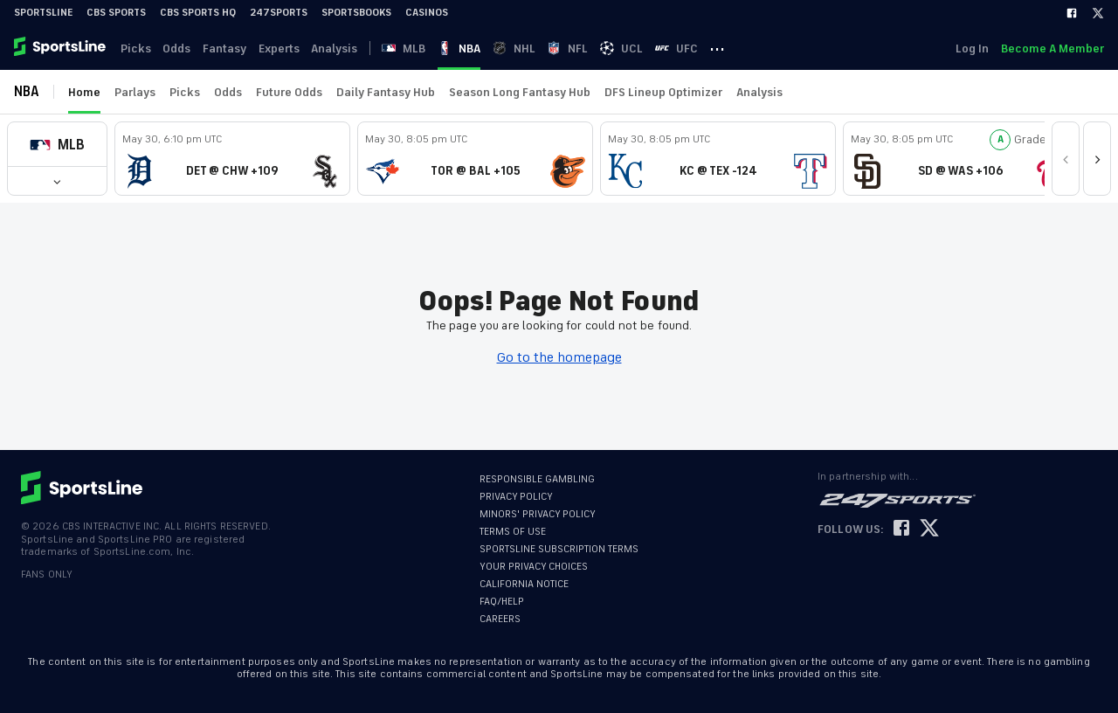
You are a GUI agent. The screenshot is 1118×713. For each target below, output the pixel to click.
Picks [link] (137, 48)
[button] (57, 144)
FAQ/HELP (502, 601)
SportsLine (43, 12)
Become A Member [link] (1052, 48)
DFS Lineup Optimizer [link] (663, 92)
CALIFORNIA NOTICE (524, 584)
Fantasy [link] (230, 48)
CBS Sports (116, 12)
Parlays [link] (134, 92)
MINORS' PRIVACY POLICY (538, 514)
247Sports (278, 12)
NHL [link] (532, 48)
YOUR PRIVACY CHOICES (534, 566)
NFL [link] (588, 48)
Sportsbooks (356, 12)
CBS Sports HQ (198, 12)
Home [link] (84, 92)
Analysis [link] (344, 48)
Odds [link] (181, 48)
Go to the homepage (559, 357)
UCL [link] (644, 48)
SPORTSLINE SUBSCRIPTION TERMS (559, 549)
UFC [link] (701, 48)
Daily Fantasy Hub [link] (385, 92)
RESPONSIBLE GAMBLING (537, 479)
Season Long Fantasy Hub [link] (519, 92)
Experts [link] (286, 48)
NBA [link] (475, 48)
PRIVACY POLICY (516, 496)
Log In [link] (970, 48)
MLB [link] (418, 48)
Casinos (426, 12)
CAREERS (500, 619)
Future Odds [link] (289, 92)
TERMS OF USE (513, 531)
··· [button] (744, 48)
